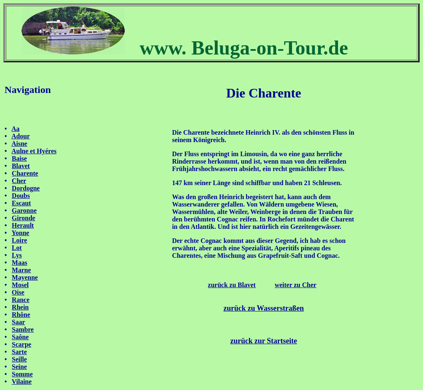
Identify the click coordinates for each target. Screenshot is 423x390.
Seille (19, 359)
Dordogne (26, 188)
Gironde (24, 217)
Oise (18, 292)
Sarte (19, 351)
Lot (17, 247)
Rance (21, 299)
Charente (25, 173)
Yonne (20, 232)
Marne (21, 269)
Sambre (23, 329)
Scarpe (21, 344)
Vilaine (21, 381)
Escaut (21, 203)
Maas (19, 262)
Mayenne (25, 277)
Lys (17, 255)
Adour (21, 136)
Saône (20, 336)
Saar (18, 322)
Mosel (20, 284)
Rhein (20, 307)
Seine (19, 366)
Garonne (24, 210)
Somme (22, 374)
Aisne (19, 143)
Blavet (21, 165)
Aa (16, 128)
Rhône (21, 314)
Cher (19, 180)
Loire (19, 240)
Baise (19, 158)
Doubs (21, 195)
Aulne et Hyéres (34, 151)
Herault (23, 225)
